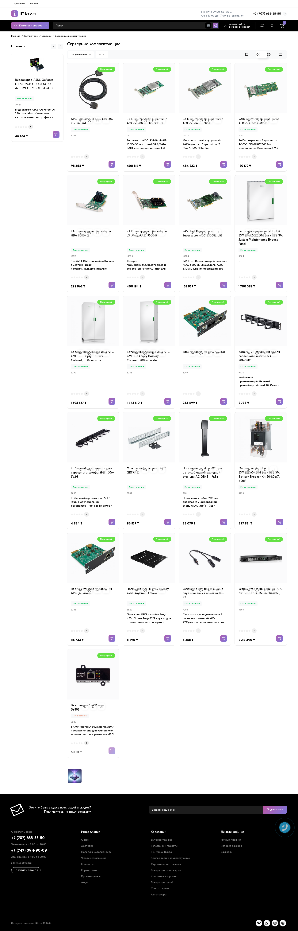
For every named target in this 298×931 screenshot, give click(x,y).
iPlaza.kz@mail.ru (21, 863)
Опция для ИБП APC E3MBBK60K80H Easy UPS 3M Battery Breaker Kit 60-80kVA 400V (259, 475)
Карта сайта (89, 870)
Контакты (87, 864)
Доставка (19, 3)
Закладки (226, 852)
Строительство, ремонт (166, 864)
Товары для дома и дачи (166, 870)
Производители (91, 876)
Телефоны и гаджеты (164, 845)
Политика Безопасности (96, 852)
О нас (85, 839)
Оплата (33, 3)
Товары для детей (162, 882)
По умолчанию (81, 54)
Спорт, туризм (160, 888)
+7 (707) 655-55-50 (267, 13)
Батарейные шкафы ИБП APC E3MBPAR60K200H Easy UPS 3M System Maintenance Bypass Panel (261, 238)
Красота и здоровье (164, 876)
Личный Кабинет (231, 839)
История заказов (231, 845)
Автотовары (158, 894)
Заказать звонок (26, 870)
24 (101, 54)
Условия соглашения (93, 858)
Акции (84, 882)
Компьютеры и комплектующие (170, 858)
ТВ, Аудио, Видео (161, 852)
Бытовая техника (161, 839)
